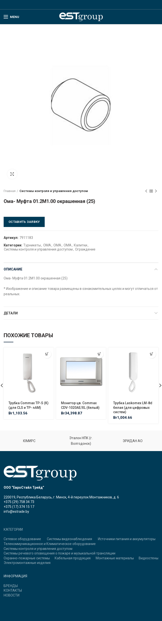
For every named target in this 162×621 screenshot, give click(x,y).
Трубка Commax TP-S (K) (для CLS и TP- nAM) (29, 405)
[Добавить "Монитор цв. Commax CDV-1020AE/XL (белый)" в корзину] (99, 354)
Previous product (146, 191)
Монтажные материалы (115, 558)
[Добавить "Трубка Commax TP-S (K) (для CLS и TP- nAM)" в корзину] (47, 354)
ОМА (47, 245)
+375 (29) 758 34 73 (19, 502)
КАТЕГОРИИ (13, 529)
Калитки (80, 245)
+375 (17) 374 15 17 (19, 507)
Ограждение (85, 249)
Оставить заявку (24, 222)
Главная (10, 191)
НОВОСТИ (11, 595)
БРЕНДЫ (11, 586)
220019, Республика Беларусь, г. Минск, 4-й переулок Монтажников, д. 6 (61, 497)
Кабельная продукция (73, 558)
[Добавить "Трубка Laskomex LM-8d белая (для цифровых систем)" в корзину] (151, 354)
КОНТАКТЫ (13, 590)
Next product (155, 191)
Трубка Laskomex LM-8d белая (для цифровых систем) (132, 407)
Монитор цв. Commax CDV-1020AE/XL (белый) (80, 405)
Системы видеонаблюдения (69, 539)
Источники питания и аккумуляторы (126, 539)
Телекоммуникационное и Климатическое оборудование (50, 544)
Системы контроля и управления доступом (53, 191)
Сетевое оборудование (22, 539)
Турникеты (32, 245)
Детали (11, 313)
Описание (13, 269)
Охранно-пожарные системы (27, 558)
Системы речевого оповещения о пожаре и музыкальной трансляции (59, 553)
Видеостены (148, 558)
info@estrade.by (16, 511)
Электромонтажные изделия (27, 563)
